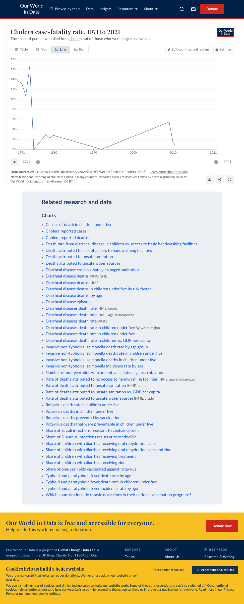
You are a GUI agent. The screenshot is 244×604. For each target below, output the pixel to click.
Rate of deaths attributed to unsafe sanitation (86, 386)
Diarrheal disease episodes (69, 302)
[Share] (220, 179)
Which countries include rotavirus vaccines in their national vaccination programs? (118, 495)
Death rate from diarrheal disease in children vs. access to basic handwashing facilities (121, 244)
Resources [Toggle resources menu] (127, 9)
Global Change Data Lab (76, 550)
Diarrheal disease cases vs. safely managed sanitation (92, 270)
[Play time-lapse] (15, 162)
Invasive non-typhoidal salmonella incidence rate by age (94, 366)
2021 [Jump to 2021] (227, 161)
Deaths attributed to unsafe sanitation (79, 257)
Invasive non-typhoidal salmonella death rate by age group (97, 347)
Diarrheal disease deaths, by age (74, 296)
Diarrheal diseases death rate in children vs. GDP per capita (98, 341)
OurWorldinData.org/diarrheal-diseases (36, 181)
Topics (130, 557)
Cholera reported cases (66, 231)
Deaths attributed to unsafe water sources (83, 263)
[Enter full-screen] (230, 179)
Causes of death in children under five (79, 225)
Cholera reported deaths (67, 238)
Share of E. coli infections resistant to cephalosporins (92, 431)
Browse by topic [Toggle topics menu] (64, 9)
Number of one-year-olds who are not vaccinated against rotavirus (104, 373)
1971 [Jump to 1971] (27, 161)
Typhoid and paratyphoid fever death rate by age (88, 476)
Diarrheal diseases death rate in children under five (90, 328)
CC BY (68, 181)
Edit (190, 49)
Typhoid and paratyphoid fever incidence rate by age (92, 489)
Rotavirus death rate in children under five (82, 405)
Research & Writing (219, 557)
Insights (105, 9)
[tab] (21, 49)
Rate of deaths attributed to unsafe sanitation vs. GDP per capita (103, 392)
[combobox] (181, 9)
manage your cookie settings (39, 594)
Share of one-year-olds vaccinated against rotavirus (91, 469)
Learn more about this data (169, 172)
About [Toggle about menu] (151, 9)
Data (90, 9)
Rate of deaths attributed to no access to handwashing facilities (102, 379)
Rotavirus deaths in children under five (79, 411)
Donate (212, 9)
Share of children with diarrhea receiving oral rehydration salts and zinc (108, 450)
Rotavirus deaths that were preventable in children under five (99, 424)
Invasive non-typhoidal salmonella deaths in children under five (101, 360)
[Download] (210, 179)
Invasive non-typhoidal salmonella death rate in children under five (104, 353)
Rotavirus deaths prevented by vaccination (83, 418)
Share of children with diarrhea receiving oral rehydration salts (101, 444)
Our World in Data (31, 9)
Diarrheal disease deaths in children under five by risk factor (98, 289)
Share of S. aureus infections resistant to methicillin (91, 437)
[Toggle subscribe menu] (193, 9)
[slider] (38, 162)
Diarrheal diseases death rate (71, 308)
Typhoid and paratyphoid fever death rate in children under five (101, 482)
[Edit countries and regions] (188, 50)
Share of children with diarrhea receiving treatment (91, 456)
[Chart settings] (223, 50)
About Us (172, 557)
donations (72, 576)
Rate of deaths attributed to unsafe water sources (89, 398)
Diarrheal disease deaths (67, 276)
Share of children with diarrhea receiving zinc (85, 463)
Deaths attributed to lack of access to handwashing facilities (99, 251)
